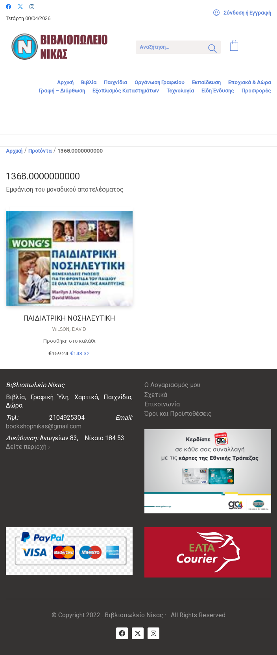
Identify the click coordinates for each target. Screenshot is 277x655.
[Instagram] (153, 633)
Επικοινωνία (162, 404)
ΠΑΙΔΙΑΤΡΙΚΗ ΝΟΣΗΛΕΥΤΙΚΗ (69, 318)
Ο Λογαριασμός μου (172, 385)
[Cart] (234, 46)
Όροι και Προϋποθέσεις (178, 413)
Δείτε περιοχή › (28, 446)
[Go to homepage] (65, 46)
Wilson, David (69, 329)
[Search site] (212, 49)
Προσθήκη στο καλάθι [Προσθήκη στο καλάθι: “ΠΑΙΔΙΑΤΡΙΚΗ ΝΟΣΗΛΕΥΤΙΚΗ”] (69, 340)
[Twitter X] (138, 633)
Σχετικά (155, 395)
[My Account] (242, 13)
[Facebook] (122, 633)
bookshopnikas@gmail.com (43, 426)
